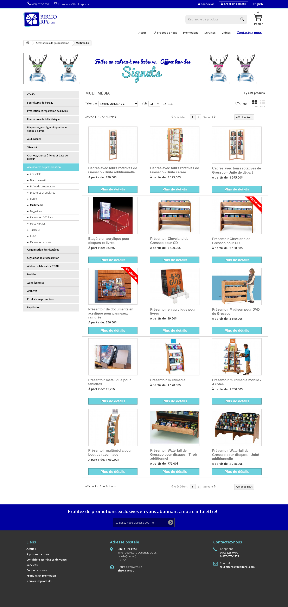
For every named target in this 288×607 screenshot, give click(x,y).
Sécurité (32, 147)
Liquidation (33, 307)
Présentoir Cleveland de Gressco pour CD (169, 241)
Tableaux (35, 230)
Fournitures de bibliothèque (43, 119)
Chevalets (35, 174)
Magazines (36, 211)
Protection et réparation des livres (47, 111)
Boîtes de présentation (42, 186)
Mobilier (32, 274)
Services (210, 32)
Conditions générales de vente (46, 559)
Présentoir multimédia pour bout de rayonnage (110, 452)
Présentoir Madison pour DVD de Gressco (236, 311)
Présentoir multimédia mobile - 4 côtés (236, 382)
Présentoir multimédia (167, 380)
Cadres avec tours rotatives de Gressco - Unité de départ (236, 170)
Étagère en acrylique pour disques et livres (109, 241)
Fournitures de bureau (40, 102)
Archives (32, 291)
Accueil (143, 32)
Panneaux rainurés (40, 242)
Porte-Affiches (37, 223)
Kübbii (33, 236)
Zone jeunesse (35, 282)
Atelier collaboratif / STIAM (43, 266)
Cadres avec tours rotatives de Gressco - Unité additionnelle (112, 170)
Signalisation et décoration (43, 258)
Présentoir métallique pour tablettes (109, 382)
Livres (33, 199)
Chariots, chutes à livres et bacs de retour (47, 157)
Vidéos (226, 32)
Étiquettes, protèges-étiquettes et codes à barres (47, 129)
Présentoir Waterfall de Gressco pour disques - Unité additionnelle (235, 454)
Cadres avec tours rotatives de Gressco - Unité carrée (174, 170)
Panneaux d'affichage (41, 217)
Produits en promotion (40, 299)
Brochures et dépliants (42, 192)
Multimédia (36, 205)
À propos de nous (165, 32)
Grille (254, 104)
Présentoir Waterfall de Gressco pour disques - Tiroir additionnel (173, 454)
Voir (144, 103)
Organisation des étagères (43, 249)
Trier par (91, 103)
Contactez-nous (249, 32)
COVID (31, 94)
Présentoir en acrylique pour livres (173, 311)
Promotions (190, 32)
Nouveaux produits (38, 581)
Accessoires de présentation (44, 167)
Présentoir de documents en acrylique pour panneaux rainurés (111, 313)
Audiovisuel (34, 139)
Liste (262, 104)
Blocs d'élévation (39, 180)
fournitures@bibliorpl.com (72, 4)
